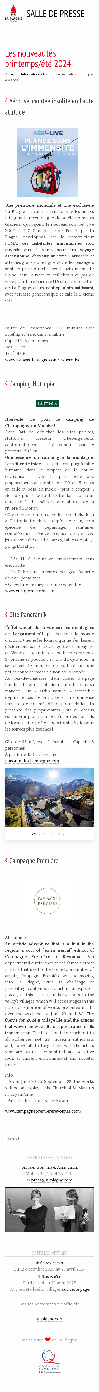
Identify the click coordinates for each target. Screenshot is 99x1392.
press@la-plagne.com (51, 1180)
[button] (87, 37)
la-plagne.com (49, 1319)
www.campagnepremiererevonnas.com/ (43, 1111)
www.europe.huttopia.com (31, 590)
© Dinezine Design (49, 834)
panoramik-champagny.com (32, 761)
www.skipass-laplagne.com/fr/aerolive (42, 359)
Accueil (10, 74)
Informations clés (34, 74)
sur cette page (75, 1289)
